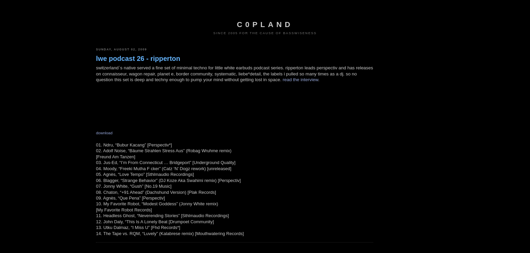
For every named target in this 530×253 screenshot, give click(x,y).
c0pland (265, 24)
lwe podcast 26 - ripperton (138, 58)
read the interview (300, 79)
